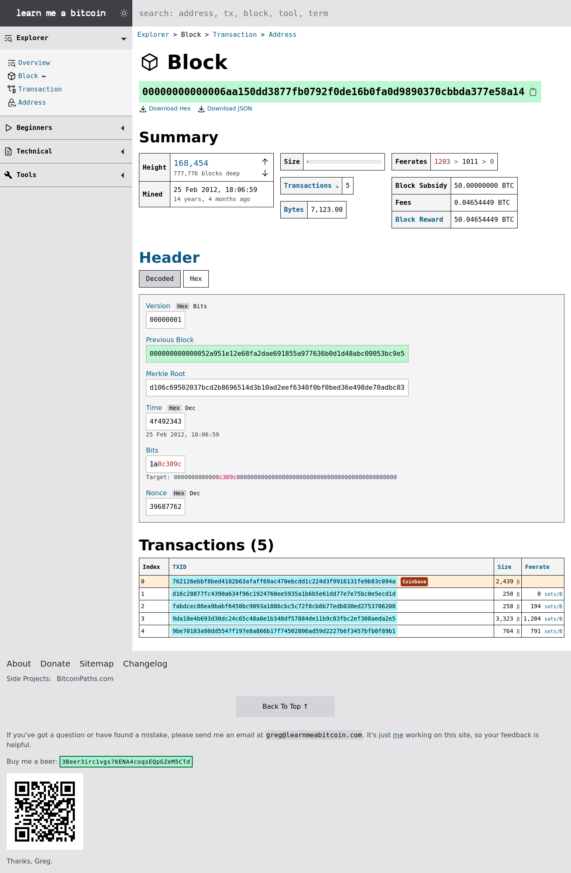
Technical (35, 151)
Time (154, 408)
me (398, 735)
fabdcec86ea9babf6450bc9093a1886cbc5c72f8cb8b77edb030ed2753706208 (283, 606)
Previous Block (170, 340)
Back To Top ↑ (285, 706)
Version (158, 306)
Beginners (35, 128)
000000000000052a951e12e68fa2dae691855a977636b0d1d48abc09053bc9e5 (277, 353)
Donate (56, 664)
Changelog (145, 664)
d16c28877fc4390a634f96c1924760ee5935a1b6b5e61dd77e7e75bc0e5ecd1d (283, 593)
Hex (196, 279)
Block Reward (419, 219)
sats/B (553, 594)
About (19, 664)
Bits (200, 306)
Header (169, 257)
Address (282, 34)
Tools (26, 175)
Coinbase (414, 582)
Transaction (235, 34)
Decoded (160, 279)
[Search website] (351, 13)
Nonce (156, 493)
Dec (190, 408)
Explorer (153, 34)
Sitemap (97, 664)
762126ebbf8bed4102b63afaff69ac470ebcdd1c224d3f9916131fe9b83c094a (283, 581)
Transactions (308, 185)
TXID (179, 567)
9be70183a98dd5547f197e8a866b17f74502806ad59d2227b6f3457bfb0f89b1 (283, 631)
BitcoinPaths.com (85, 679)
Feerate (537, 567)
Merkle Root (165, 374)
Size (504, 567)
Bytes (294, 209)
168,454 (191, 163)
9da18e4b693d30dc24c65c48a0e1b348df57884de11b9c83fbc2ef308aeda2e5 (283, 618)
